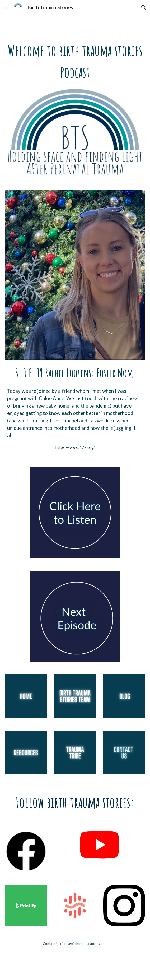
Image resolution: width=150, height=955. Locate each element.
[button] (6, 7)
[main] (75, 61)
